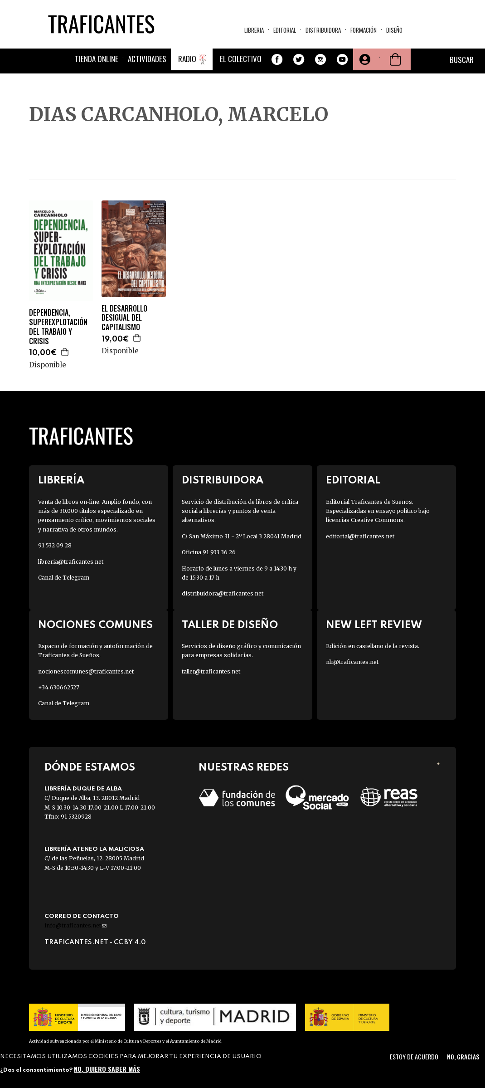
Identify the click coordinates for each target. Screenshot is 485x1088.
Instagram (320, 59)
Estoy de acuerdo (414, 1056)
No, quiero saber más (107, 1068)
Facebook (277, 59)
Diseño (394, 29)
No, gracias (463, 1056)
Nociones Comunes (95, 625)
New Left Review (374, 625)
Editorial (284, 29)
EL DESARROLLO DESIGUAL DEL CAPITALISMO (124, 318)
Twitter (299, 59)
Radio (187, 58)
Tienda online (96, 58)
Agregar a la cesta (65, 352)
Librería (61, 480)
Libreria (254, 29)
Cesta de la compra (395, 59)
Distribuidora (323, 29)
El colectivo (241, 58)
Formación (363, 29)
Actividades (147, 58)
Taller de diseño (230, 625)
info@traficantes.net (75, 925)
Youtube (342, 59)
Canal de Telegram (63, 577)
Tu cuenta (364, 59)
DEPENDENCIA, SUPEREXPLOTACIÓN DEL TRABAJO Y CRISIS (58, 327)
